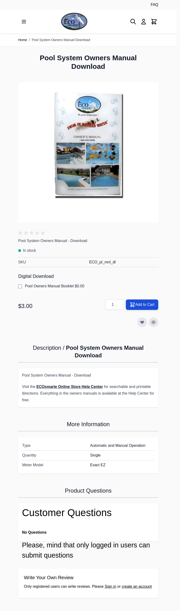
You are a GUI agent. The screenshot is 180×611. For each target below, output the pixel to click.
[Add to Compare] (153, 322)
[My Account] (143, 21)
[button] (32, 233)
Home (22, 40)
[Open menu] (24, 21)
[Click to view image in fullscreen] (88, 152)
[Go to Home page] (74, 21)
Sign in (110, 586)
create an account (137, 586)
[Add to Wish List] (142, 322)
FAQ (154, 5)
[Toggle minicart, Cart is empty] (154, 21)
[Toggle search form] (133, 21)
